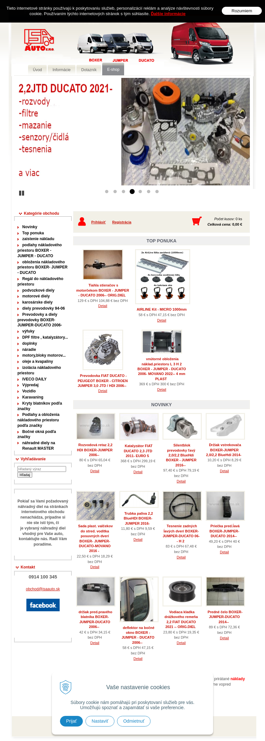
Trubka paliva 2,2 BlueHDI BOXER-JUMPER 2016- (138, 518)
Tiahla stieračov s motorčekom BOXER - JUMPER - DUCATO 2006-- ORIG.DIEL (102, 290)
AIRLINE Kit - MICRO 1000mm (162, 309)
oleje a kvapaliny (37, 361)
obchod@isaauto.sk (43, 589)
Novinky (29, 227)
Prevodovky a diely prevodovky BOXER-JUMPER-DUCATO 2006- (39, 320)
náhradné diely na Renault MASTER (38, 446)
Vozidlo (29, 391)
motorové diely (36, 296)
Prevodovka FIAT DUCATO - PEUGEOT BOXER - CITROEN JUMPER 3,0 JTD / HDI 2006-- (103, 381)
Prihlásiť (98, 222)
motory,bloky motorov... (44, 355)
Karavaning (32, 397)
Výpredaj (30, 385)
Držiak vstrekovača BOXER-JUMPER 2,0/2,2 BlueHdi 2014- (223, 450)
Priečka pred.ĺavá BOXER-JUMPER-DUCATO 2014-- (225, 531)
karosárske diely (37, 302)
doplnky (29, 343)
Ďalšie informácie (168, 13)
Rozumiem (241, 10)
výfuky (28, 331)
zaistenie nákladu (38, 239)
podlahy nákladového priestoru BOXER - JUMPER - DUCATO (39, 250)
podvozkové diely (38, 290)
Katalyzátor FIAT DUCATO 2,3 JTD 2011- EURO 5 (138, 451)
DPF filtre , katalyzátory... (45, 337)
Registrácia (121, 222)
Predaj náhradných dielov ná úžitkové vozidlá (105, 50)
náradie (29, 349)
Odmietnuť (133, 721)
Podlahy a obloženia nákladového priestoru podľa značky (38, 420)
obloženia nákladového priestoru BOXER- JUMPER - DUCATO (42, 267)
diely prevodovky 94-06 (43, 308)
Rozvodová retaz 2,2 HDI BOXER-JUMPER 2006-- (95, 450)
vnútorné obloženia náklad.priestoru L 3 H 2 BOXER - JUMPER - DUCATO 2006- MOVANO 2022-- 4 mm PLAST (161, 369)
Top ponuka (33, 233)
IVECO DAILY (34, 379)
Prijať (71, 721)
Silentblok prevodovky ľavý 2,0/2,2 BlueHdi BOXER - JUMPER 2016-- (181, 455)
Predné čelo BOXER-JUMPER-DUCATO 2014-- (225, 617)
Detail (102, 306)
